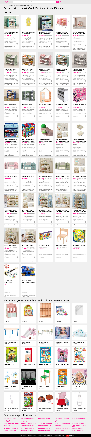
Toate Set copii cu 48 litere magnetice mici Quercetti (43, 260)
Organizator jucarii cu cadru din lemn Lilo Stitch (11, 141)
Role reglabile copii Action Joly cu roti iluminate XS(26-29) (62, 420)
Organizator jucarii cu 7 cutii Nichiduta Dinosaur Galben (28, 34)
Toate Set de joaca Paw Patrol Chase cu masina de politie (28, 296)
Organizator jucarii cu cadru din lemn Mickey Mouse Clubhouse (28, 141)
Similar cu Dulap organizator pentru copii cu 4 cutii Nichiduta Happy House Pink (79, 49)
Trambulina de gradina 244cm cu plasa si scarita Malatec (78, 425)
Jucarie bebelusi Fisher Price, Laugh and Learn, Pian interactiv (11, 420)
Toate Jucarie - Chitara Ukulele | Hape (10, 296)
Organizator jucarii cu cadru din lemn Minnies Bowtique (79, 106)
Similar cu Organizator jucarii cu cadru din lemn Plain (62, 119)
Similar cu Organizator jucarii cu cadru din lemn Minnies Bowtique (79, 119)
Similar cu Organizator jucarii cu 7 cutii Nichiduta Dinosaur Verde (10, 47)
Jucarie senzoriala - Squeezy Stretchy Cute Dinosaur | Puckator (45, 141)
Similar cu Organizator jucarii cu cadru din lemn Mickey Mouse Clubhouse (28, 155)
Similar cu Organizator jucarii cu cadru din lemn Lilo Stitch (10, 155)
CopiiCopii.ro (8, 2)
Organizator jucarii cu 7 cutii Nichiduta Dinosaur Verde (11, 34)
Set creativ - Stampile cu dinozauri (79, 246)
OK (67, 435)
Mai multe (71, 435)
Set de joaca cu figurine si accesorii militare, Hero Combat (11, 430)
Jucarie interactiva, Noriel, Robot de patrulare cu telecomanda (28, 420)
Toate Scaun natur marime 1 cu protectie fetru (61, 260)
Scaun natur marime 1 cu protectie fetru (62, 246)
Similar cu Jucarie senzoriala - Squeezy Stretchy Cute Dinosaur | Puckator (45, 155)
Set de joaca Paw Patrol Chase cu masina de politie (28, 282)
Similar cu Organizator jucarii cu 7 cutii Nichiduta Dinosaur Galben (28, 47)
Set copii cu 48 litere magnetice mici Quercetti (44, 247)
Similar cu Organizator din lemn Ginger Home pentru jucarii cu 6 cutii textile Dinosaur (45, 47)
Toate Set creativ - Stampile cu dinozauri (78, 260)
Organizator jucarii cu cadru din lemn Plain (62, 105)
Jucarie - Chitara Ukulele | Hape (9, 281)
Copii (5, 5)
